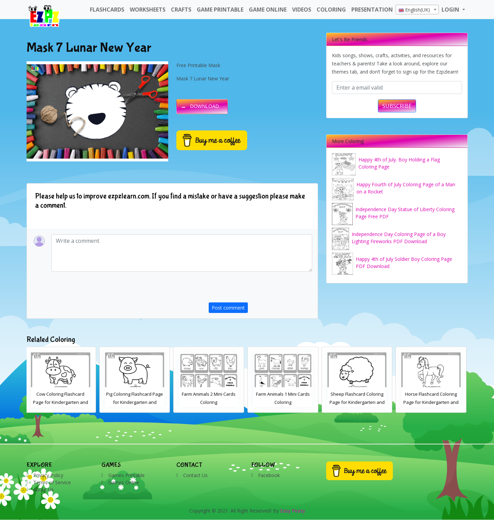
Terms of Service (52, 482)
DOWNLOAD (204, 106)
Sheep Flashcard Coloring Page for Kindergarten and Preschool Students (358, 402)
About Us (43, 489)
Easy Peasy (292, 510)
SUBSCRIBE (397, 106)
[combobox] (417, 9)
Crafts (181, 9)
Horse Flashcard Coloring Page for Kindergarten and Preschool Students (432, 402)
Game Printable (220, 9)
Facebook (269, 475)
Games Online (123, 482)
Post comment (228, 307)
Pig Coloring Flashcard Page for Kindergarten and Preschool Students (136, 402)
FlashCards (107, 9)
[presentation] (260, 289)
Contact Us (195, 475)
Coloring (331, 9)
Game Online (268, 9)
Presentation (372, 9)
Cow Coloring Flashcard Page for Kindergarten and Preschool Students (62, 402)
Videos (301, 9)
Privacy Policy (48, 475)
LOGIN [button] (451, 9)
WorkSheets (147, 9)
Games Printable (126, 475)
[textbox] (417, 10)
